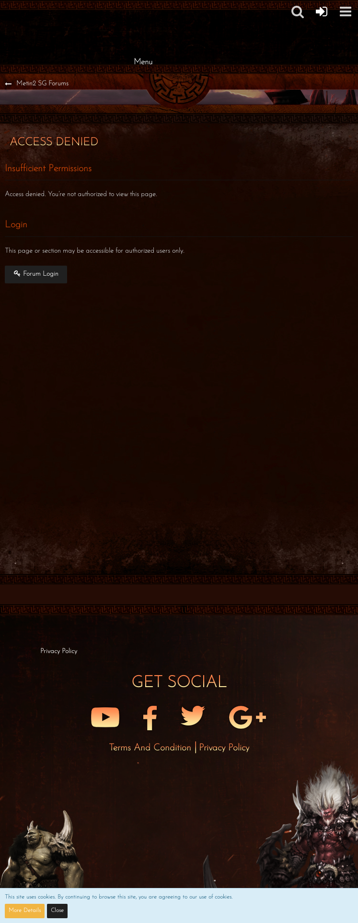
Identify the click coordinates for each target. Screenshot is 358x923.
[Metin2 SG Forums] (143, 9)
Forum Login (35, 273)
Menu (143, 62)
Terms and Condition (151, 748)
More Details (25, 910)
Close (57, 910)
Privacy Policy (224, 748)
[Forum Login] (321, 11)
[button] (345, 11)
